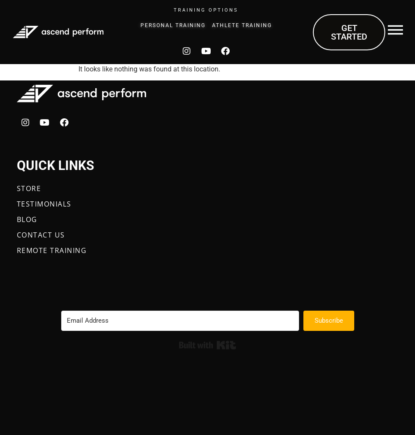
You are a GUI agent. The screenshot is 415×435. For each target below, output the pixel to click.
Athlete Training (242, 25)
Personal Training (173, 25)
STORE (29, 188)
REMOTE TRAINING (52, 250)
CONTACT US (41, 235)
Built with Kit (207, 345)
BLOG (27, 219)
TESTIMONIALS (44, 204)
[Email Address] (180, 321)
